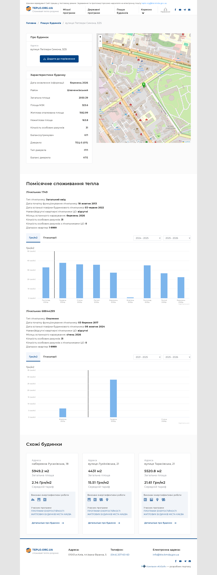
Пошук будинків (122, 10)
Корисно (146, 9)
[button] (143, 85)
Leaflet (186, 142)
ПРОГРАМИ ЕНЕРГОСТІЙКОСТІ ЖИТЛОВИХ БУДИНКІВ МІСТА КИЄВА (51, 513)
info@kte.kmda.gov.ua (166, 554)
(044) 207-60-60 (120, 554)
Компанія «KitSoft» (156, 566)
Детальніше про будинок (48, 523)
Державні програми (94, 10)
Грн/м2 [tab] (33, 237)
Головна (31, 23)
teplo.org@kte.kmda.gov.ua (154, 3)
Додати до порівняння (61, 59)
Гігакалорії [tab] (50, 237)
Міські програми (69, 10)
